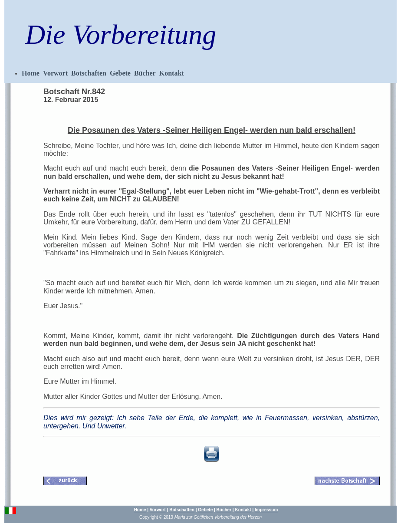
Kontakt (171, 73)
